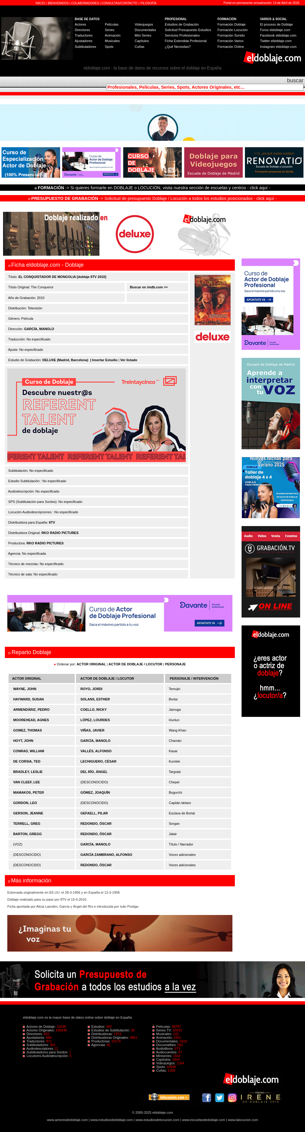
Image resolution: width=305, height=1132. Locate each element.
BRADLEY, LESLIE (28, 772)
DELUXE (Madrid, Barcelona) (65, 360)
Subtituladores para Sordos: (46, 1052)
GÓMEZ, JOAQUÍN (95, 792)
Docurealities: (165, 1045)
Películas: (162, 1026)
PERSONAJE (175, 664)
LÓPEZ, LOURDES (95, 720)
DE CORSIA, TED (26, 761)
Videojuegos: (164, 1063)
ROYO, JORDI (91, 689)
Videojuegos (144, 24)
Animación (112, 35)
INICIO (41, 3)
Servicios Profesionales (182, 35)
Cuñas (139, 46)
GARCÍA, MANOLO (39, 329)
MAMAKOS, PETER (28, 792)
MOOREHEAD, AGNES (31, 720)
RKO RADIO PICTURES (60, 533)
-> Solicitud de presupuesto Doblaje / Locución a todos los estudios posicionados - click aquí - (152, 198)
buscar (295, 80)
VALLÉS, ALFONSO (96, 751)
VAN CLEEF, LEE (26, 782)
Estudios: (97, 1026)
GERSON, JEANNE (28, 813)
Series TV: (162, 1030)
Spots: (159, 1067)
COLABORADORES (85, 3)
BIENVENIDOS (59, 3)
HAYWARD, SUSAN (28, 699)
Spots (109, 46)
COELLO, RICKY (94, 709)
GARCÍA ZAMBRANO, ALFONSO (106, 854)
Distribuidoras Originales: (109, 1037)
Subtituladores (85, 46)
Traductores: (34, 1041)
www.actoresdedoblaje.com (67, 1120)
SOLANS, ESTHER (95, 699)
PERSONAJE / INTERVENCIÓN (194, 678)
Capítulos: (162, 1059)
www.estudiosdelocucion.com (157, 1120)
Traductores (83, 35)
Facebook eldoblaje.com (278, 35)
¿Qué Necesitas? (178, 46)
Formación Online (230, 46)
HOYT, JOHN (23, 740)
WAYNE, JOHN (24, 689)
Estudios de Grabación (182, 24)
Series (109, 30)
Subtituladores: (36, 1045)
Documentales (145, 30)
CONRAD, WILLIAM (28, 751)
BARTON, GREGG (27, 834)
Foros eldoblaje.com (275, 30)
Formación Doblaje (231, 24)
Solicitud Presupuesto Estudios (188, 30)
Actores (80, 24)
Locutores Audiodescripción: (46, 1056)
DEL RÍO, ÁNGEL (94, 772)
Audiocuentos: (165, 1052)
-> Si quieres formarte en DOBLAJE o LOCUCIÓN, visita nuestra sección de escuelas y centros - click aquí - (153, 187)
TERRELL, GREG (26, 823)
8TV (52, 522)
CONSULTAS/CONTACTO (120, 3)
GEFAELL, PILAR (94, 813)
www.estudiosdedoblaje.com (112, 1120)
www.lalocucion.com (243, 1120)
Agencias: (97, 1045)
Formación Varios (230, 41)
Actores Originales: (39, 1030)
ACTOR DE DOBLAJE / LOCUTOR (136, 664)
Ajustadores (83, 41)
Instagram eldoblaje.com (278, 46)
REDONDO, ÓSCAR (96, 823)
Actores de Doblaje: (40, 1026)
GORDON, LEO (25, 803)
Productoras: (100, 1041)
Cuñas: (160, 1070)
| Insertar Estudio (103, 360)
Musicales (112, 41)
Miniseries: (162, 1056)
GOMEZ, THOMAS (27, 730)
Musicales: (162, 1034)
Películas (112, 24)
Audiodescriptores (38, 1048)
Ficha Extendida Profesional (185, 41)
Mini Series (143, 35)
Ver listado (128, 360)
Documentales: (166, 1041)
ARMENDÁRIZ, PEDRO (31, 709)
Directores (82, 30)
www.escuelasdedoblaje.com (203, 1120)
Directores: (33, 1034)
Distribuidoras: (101, 1034)
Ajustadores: (34, 1037)
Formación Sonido (231, 35)
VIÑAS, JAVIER (93, 730)
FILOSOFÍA (148, 3)
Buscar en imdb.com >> (148, 287)
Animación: (163, 1037)
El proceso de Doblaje (276, 24)
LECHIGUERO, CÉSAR (99, 761)
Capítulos (142, 41)
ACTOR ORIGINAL (91, 664)
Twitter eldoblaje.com (276, 41)
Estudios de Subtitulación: (109, 1030)
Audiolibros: (163, 1048)
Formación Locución (232, 30)
